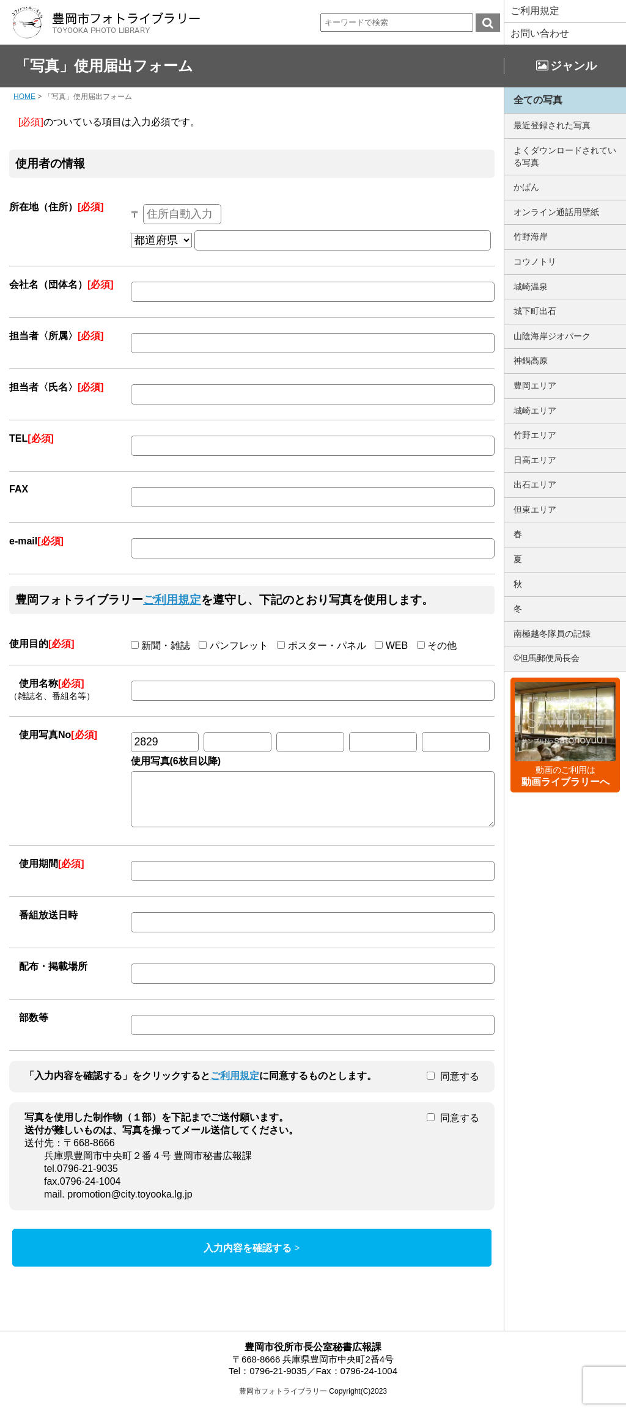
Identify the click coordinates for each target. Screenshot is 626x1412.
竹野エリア (535, 435)
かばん (526, 187)
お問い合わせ (539, 33)
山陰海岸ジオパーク (552, 336)
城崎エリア (535, 410)
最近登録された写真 (552, 125)
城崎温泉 (531, 286)
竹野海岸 (531, 236)
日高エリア (535, 460)
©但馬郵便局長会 (547, 658)
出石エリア (535, 484)
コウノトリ (535, 261)
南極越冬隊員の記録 (552, 633)
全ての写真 (538, 100)
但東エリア (535, 509)
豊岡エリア (535, 385)
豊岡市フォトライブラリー (283, 1400)
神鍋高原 (531, 360)
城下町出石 (535, 311)
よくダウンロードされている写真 (565, 156)
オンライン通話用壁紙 (556, 212)
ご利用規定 (534, 10)
